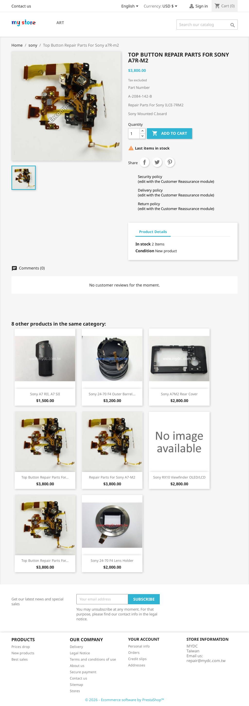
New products (22, 653)
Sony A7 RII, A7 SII (45, 394)
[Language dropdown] (130, 6)
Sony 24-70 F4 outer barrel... (112, 394)
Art (60, 22)
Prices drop (20, 646)
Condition (144, 250)
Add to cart (169, 133)
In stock (143, 244)
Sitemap (76, 684)
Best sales (19, 659)
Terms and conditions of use (93, 659)
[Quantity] (134, 133)
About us (77, 665)
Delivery (76, 646)
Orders (134, 652)
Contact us (21, 6)
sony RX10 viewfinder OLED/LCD (179, 477)
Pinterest (170, 162)
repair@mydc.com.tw (206, 660)
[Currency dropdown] (170, 6)
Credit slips (137, 658)
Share (144, 162)
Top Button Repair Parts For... (45, 477)
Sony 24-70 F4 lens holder (112, 560)
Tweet (157, 162)
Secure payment (83, 672)
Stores (75, 691)
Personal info (139, 646)
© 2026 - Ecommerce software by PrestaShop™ (124, 699)
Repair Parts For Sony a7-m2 (112, 477)
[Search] (207, 24)
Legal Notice (80, 653)
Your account (143, 639)
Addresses (136, 665)
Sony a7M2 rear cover (179, 394)
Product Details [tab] (153, 231)
